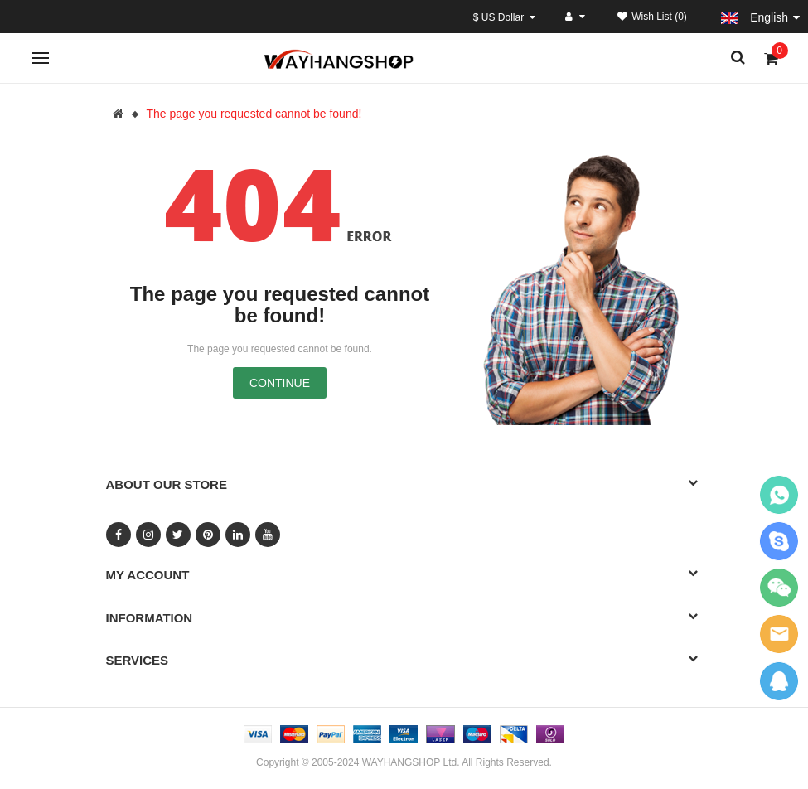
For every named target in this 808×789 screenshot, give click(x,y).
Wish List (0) (652, 16)
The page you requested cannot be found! (253, 113)
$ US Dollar (504, 17)
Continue (279, 383)
